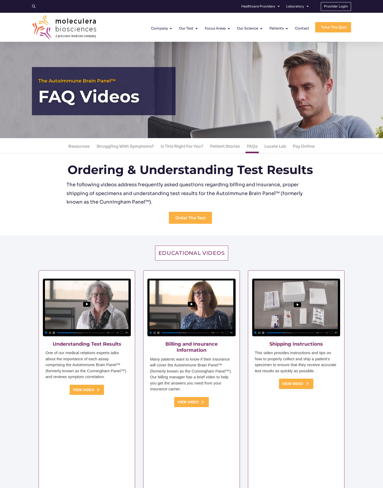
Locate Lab (275, 146)
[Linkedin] (286, 456)
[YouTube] (301, 456)
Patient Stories (225, 146)
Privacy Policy (204, 481)
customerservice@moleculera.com (179, 466)
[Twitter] (257, 456)
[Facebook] (272, 456)
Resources (79, 146)
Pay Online (304, 146)
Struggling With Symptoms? (125, 146)
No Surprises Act (275, 481)
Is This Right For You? (182, 146)
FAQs (252, 146)
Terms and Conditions (174, 481)
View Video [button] (87, 390)
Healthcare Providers (260, 6)
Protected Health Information (239, 481)
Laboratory (297, 6)
